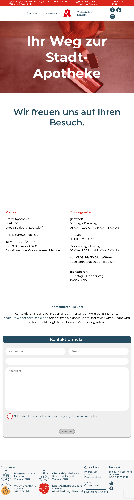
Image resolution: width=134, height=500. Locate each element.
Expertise (51, 13)
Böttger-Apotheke (24, 473)
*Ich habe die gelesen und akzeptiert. (56, 416)
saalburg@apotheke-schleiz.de (26, 318)
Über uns (32, 13)
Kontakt (82, 15)
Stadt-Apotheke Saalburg (67, 486)
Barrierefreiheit (92, 477)
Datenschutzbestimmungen (50, 416)
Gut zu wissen (92, 485)
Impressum (91, 471)
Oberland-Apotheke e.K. (65, 473)
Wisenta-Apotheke (25, 486)
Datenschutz (91, 474)
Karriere (88, 482)
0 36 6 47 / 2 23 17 (118, 477)
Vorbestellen (84, 12)
